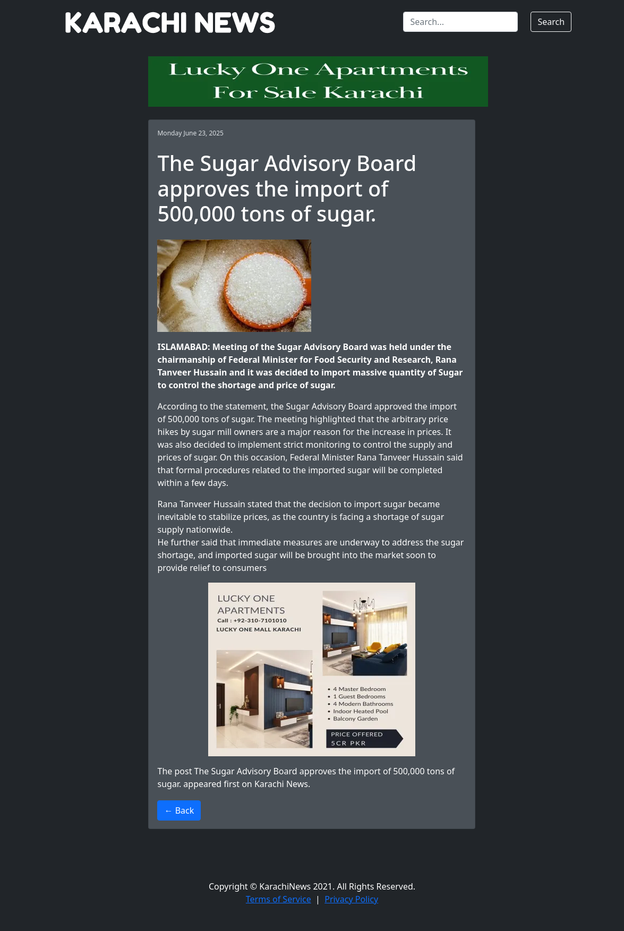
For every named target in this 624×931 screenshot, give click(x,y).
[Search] (460, 22)
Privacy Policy (351, 899)
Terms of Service (278, 899)
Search (551, 22)
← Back (179, 810)
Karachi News (281, 784)
